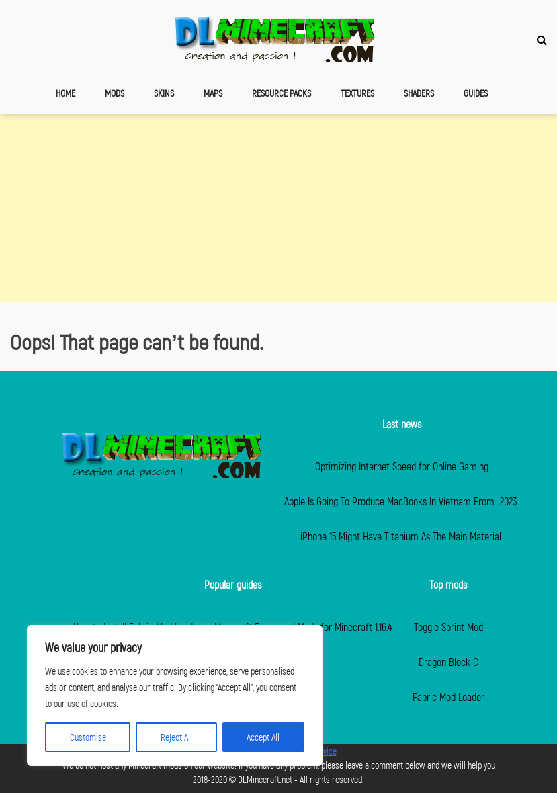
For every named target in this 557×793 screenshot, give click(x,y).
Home (65, 93)
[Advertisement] (278, 208)
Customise (88, 737)
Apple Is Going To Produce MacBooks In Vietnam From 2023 (402, 501)
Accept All (263, 737)
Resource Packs (281, 93)
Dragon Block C (448, 661)
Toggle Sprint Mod (448, 626)
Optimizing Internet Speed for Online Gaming (401, 466)
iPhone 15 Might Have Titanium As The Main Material (402, 536)
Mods (114, 93)
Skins (164, 93)
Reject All (176, 737)
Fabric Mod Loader (448, 696)
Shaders (419, 93)
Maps (213, 93)
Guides (476, 93)
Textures (357, 93)
